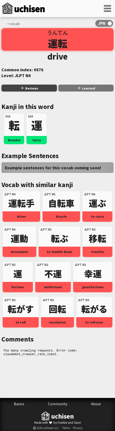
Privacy (77, 428)
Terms (66, 428)
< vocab (13, 23)
